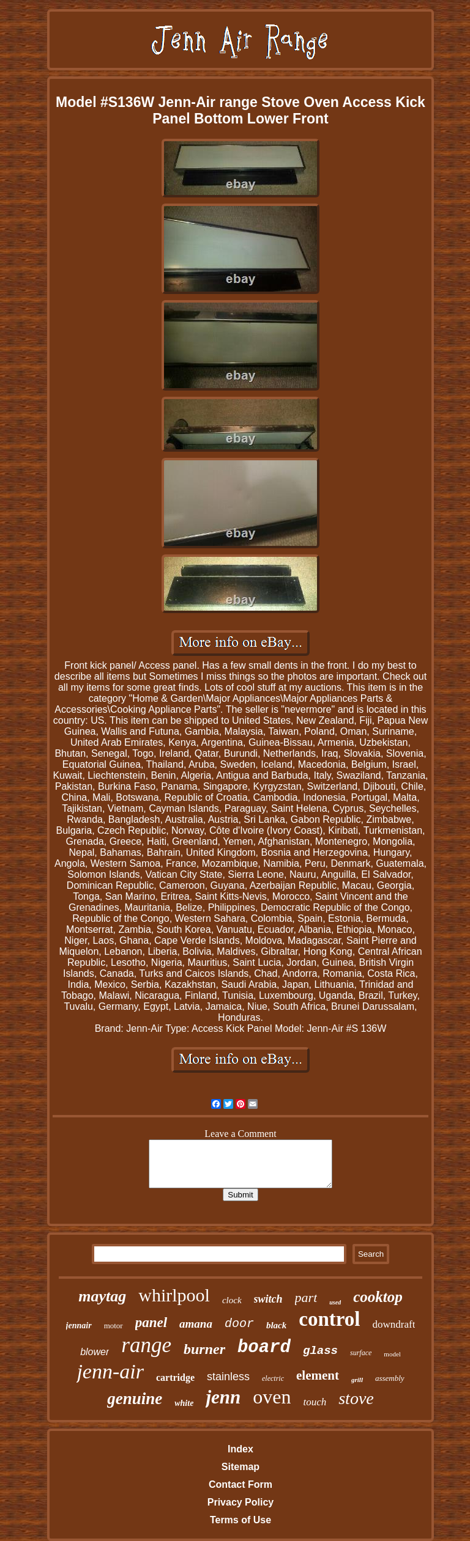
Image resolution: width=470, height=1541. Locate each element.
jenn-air (110, 1371)
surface (360, 1352)
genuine (134, 1398)
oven (272, 1397)
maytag (102, 1296)
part (306, 1297)
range (146, 1345)
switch (268, 1299)
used (335, 1302)
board (264, 1347)
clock (232, 1300)
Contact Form (240, 1484)
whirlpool (174, 1295)
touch (314, 1402)
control (329, 1319)
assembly (390, 1378)
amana (195, 1323)
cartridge (175, 1377)
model (392, 1354)
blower (94, 1352)
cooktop (378, 1297)
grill (357, 1379)
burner (204, 1349)
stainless (228, 1376)
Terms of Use (240, 1520)
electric (273, 1378)
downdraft (394, 1324)
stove (356, 1398)
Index (240, 1449)
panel (151, 1322)
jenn (223, 1397)
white (183, 1403)
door (239, 1324)
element (317, 1375)
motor (113, 1325)
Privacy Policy (240, 1502)
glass (320, 1351)
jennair (79, 1325)
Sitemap (240, 1467)
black (276, 1325)
